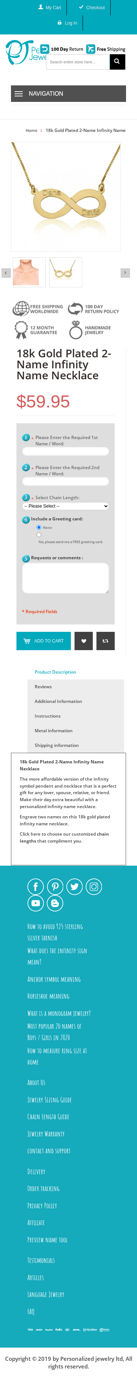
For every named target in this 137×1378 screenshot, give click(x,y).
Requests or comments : (57, 557)
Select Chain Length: (55, 498)
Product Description (55, 672)
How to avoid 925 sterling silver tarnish (55, 932)
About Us (36, 1082)
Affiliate (36, 1222)
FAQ (31, 1311)
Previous (6, 273)
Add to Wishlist (84, 641)
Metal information (54, 730)
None (47, 527)
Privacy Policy (42, 1205)
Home (31, 130)
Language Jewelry (45, 1294)
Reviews (43, 687)
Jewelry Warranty (46, 1133)
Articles (35, 1277)
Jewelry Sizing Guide (49, 1099)
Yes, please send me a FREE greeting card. (70, 542)
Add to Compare (105, 641)
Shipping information (57, 745)
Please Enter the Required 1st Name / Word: (64, 440)
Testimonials (41, 1260)
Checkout (95, 7)
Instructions (48, 716)
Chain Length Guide (48, 1116)
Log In (71, 23)
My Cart (53, 7)
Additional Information (58, 701)
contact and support (49, 1150)
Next (125, 273)
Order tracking (43, 1188)
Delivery (36, 1171)
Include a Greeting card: (57, 519)
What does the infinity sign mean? (57, 956)
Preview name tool (47, 1239)
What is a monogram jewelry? (59, 1013)
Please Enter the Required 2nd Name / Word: (65, 470)
